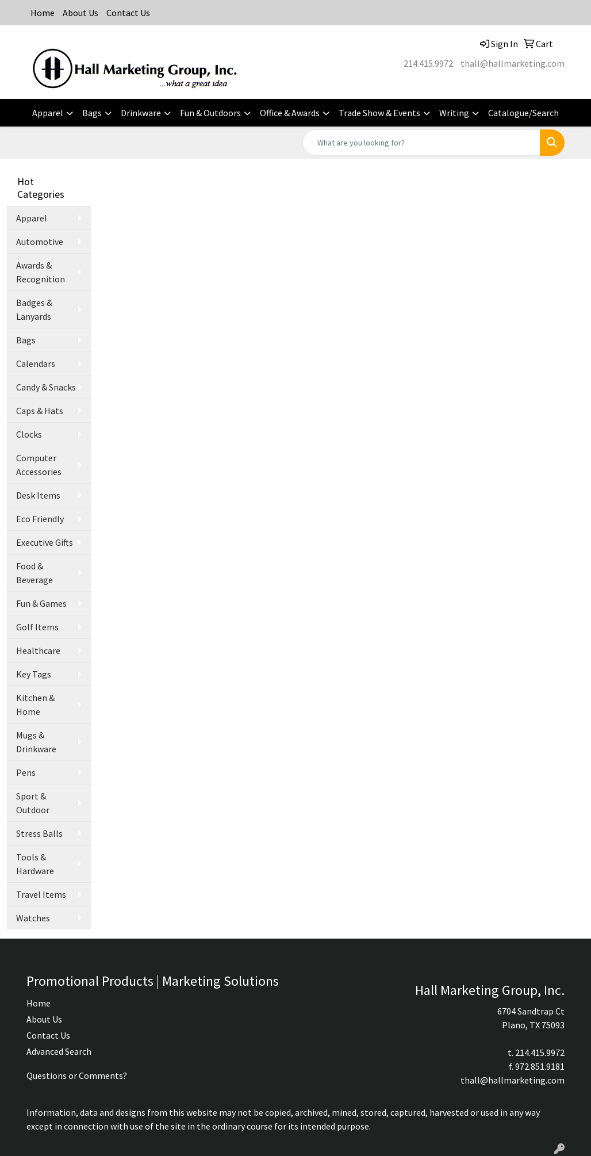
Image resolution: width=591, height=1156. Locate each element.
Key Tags (33, 674)
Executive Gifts (44, 542)
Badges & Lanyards (34, 309)
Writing (454, 112)
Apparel (47, 112)
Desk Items (38, 495)
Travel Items (41, 894)
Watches (33, 918)
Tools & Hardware (35, 863)
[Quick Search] (421, 142)
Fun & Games (41, 603)
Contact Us (128, 12)
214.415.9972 (428, 63)
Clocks (29, 434)
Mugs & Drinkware (36, 742)
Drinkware (141, 112)
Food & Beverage (34, 572)
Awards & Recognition (40, 272)
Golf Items (37, 627)
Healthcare (38, 650)
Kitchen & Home (35, 704)
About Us (80, 12)
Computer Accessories (39, 464)
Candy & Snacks (46, 387)
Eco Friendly (40, 519)
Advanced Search (58, 1051)
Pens (26, 772)
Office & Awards (290, 112)
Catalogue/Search (523, 112)
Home (42, 12)
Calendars (35, 363)
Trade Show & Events (379, 112)
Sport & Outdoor (32, 803)
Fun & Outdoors (210, 112)
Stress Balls (39, 833)
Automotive (39, 241)
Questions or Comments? (76, 1075)
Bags (92, 112)
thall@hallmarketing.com (512, 63)
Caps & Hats (39, 410)
